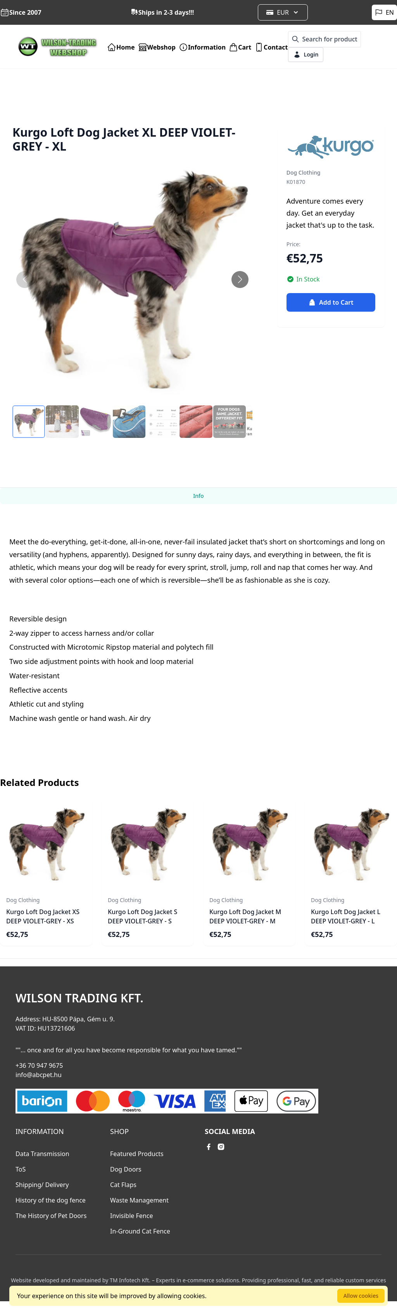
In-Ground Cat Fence (140, 1231)
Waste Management (139, 1200)
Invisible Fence (131, 1215)
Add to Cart (330, 302)
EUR (283, 12)
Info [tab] (198, 495)
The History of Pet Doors (51, 1215)
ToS (21, 1169)
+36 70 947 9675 (39, 1065)
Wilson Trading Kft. (79, 998)
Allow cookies (360, 1295)
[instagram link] (221, 1147)
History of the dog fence (51, 1200)
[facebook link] (208, 1147)
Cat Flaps (123, 1184)
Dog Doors (126, 1169)
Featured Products (137, 1153)
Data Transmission (42, 1153)
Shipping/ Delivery (42, 1184)
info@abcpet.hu (39, 1075)
